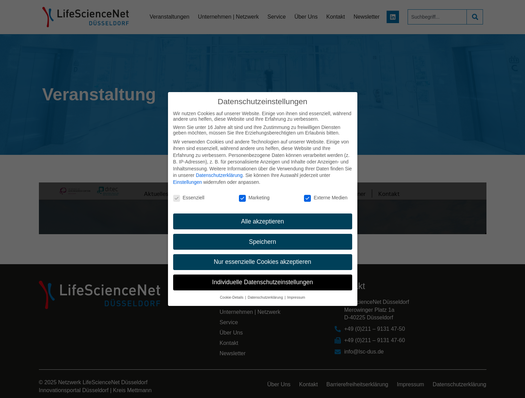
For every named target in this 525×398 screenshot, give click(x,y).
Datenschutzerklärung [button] (266, 297)
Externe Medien (325, 197)
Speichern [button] (262, 241)
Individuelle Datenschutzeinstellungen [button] (262, 282)
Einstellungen (187, 182)
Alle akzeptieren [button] (262, 221)
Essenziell (188, 197)
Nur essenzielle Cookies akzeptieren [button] (262, 261)
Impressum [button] (296, 297)
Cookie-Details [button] (232, 297)
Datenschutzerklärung (219, 175)
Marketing (254, 197)
